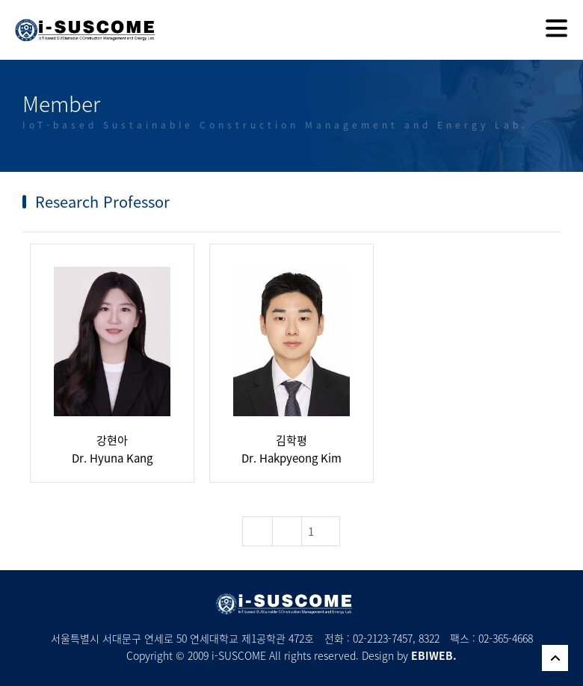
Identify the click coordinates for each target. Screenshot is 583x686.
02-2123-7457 (383, 638)
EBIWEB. (434, 655)
